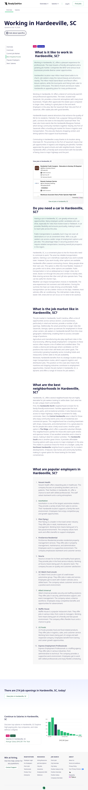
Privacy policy (73, 766)
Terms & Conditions (74, 763)
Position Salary (55, 775)
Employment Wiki (42, 772)
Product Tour (27, 772)
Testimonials (27, 769)
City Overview (55, 763)
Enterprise (27, 775)
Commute (10, 50)
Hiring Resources (42, 760)
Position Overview (56, 772)
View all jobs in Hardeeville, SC (58, 201)
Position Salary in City (57, 769)
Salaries (17, 10)
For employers (28, 763)
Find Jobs (78, 4)
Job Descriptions (41, 763)
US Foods (42, 627)
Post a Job (27, 766)
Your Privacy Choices (75, 769)
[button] (44, 3)
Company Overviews (56, 778)
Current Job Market (13, 53)
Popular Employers (13, 60)
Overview (9, 10)
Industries (40, 769)
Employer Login (28, 760)
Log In (67, 4)
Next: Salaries (11, 63)
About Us (71, 760)
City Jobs (39, 766)
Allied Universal (44, 590)
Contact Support (11, 767)
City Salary (54, 766)
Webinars (40, 775)
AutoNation (43, 501)
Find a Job (54, 760)
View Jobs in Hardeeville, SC (16, 696)
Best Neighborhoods (14, 57)
